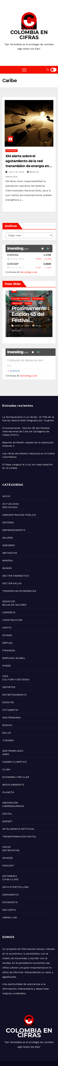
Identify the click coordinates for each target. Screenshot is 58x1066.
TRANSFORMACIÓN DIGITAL (19, 820)
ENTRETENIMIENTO (14, 679)
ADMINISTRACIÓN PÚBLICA (19, 499)
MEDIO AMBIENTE (13, 769)
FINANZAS (8, 634)
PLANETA (8, 776)
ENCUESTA (9, 894)
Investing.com (28, 264)
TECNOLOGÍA (14, 1057)
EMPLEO (7, 627)
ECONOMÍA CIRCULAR (15, 761)
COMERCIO (8, 596)
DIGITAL (7, 798)
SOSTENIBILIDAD (12, 735)
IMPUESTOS (9, 537)
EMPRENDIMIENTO (13, 514)
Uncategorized (15, 295)
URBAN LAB (9, 901)
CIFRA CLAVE (10, 863)
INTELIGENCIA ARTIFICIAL (18, 813)
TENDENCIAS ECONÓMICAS (19, 575)
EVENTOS (8, 686)
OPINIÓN (7, 842)
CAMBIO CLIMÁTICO (14, 746)
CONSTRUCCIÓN (12, 604)
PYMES (6, 650)
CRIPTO (6, 612)
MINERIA (7, 544)
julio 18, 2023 (17, 172)
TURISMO (8, 724)
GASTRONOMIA (11, 702)
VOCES (6, 831)
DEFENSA (8, 506)
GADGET (7, 805)
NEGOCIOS (8, 585)
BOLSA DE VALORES (14, 589)
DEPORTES (8, 671)
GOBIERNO (8, 529)
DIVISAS (7, 619)
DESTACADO (9, 491)
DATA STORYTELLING (15, 871)
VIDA (5, 660)
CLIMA (6, 753)
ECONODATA (10, 886)
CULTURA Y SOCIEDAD (15, 663)
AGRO (5, 738)
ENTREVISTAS (10, 834)
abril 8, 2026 (19, 318)
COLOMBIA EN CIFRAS (29, 34)
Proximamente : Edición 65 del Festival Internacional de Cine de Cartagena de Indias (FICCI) (25, 416)
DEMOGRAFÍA (10, 879)
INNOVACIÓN (10, 787)
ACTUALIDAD (11, 150)
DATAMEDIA (9, 860)
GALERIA (7, 522)
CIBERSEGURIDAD (13, 790)
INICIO (6, 480)
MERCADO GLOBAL (13, 642)
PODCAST (8, 850)
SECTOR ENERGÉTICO (15, 560)
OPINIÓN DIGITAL (32, 1057)
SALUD (6, 717)
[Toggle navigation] (24, 69)
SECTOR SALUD (11, 567)
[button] (47, 69)
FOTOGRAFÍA (10, 694)
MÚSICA (7, 709)
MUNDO (7, 552)
